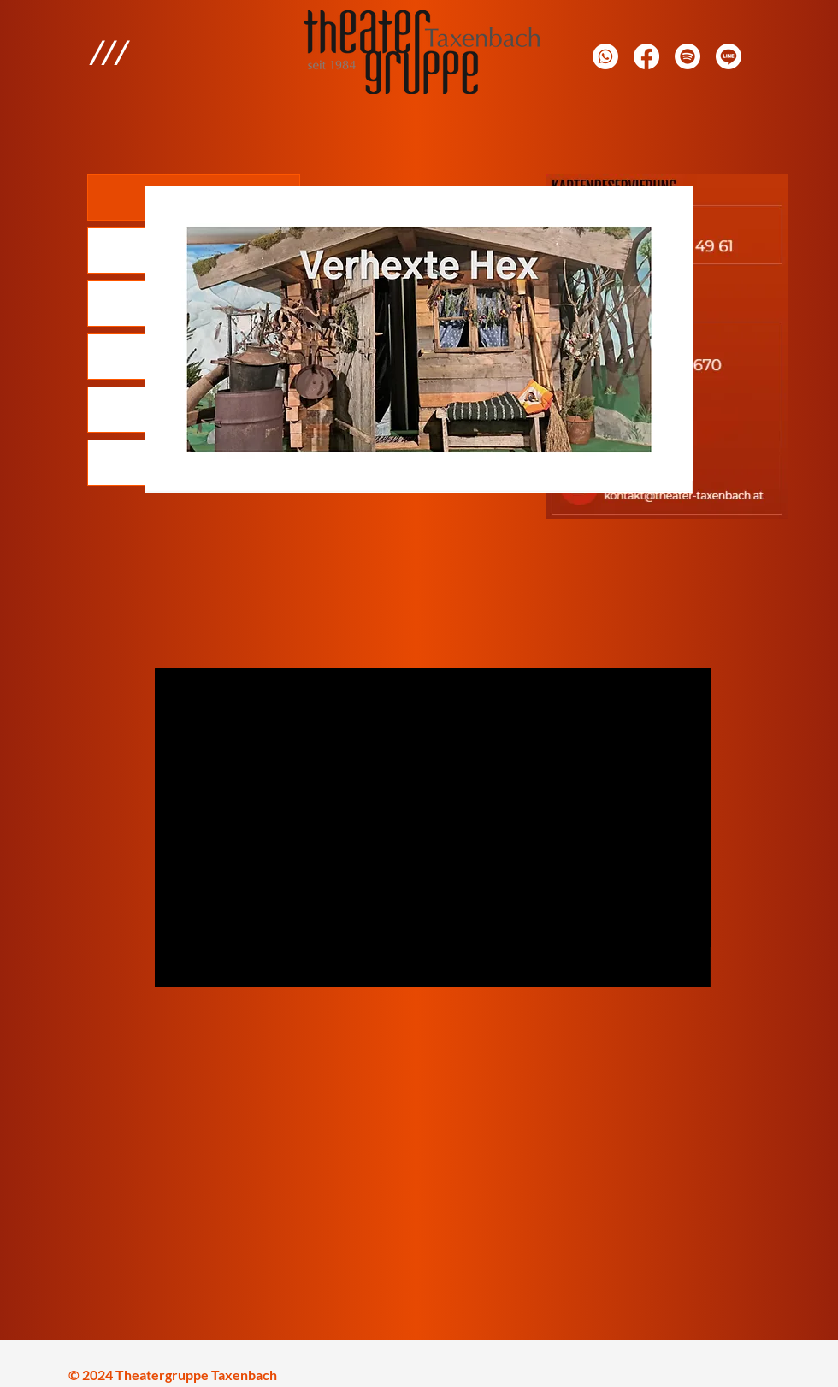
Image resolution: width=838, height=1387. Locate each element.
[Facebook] (646, 56)
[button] (108, 52)
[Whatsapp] (605, 56)
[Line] (728, 56)
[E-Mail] (687, 56)
